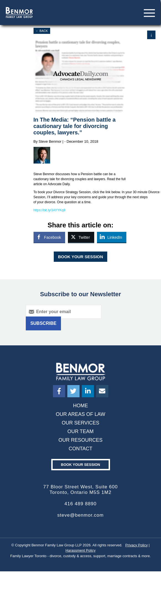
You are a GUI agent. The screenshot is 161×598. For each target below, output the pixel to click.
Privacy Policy (136, 545)
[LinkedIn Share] (111, 237)
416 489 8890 (81, 503)
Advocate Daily (59, 184)
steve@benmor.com (80, 515)
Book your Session (80, 465)
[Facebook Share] (49, 237)
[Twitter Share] (81, 237)
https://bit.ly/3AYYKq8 (49, 210)
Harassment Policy (80, 550)
